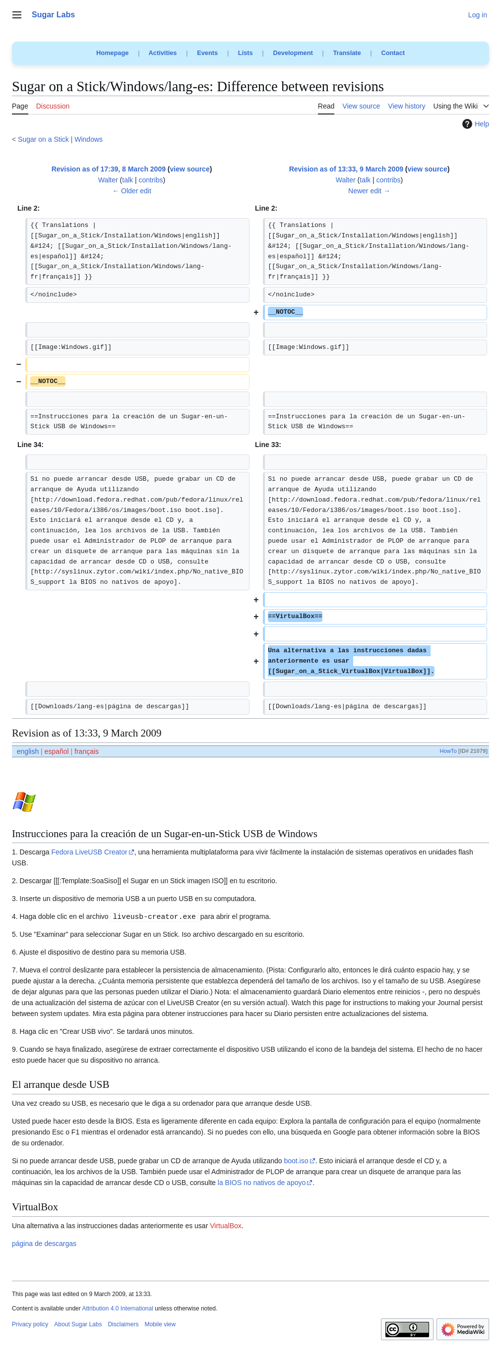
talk (127, 180)
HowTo (447, 751)
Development (293, 53)
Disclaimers (123, 1324)
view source (190, 169)
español (57, 751)
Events (207, 53)
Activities (163, 53)
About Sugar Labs (78, 1324)
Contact (393, 53)
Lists (245, 53)
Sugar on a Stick (43, 139)
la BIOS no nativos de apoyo (262, 1183)
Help (474, 124)
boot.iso (296, 1161)
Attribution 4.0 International (117, 1308)
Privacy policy (30, 1324)
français (86, 751)
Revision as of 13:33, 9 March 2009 (346, 169)
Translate (347, 53)
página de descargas (44, 1244)
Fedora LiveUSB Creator (89, 852)
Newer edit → (369, 191)
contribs (151, 180)
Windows (88, 139)
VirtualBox (226, 1226)
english (28, 751)
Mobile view (160, 1324)
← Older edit (131, 191)
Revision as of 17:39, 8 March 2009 (109, 169)
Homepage (112, 53)
